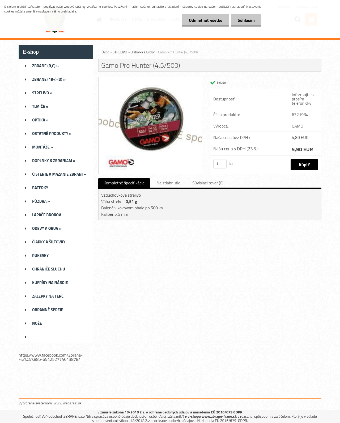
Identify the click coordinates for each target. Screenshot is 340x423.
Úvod (105, 52)
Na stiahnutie (168, 183)
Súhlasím (246, 20)
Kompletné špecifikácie (124, 183)
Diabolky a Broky (142, 52)
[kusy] (220, 163)
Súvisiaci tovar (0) (207, 183)
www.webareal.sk (68, 403)
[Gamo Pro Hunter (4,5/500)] (150, 79)
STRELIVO (120, 52)
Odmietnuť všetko (205, 20)
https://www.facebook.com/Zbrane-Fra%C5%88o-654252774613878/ (51, 357)
